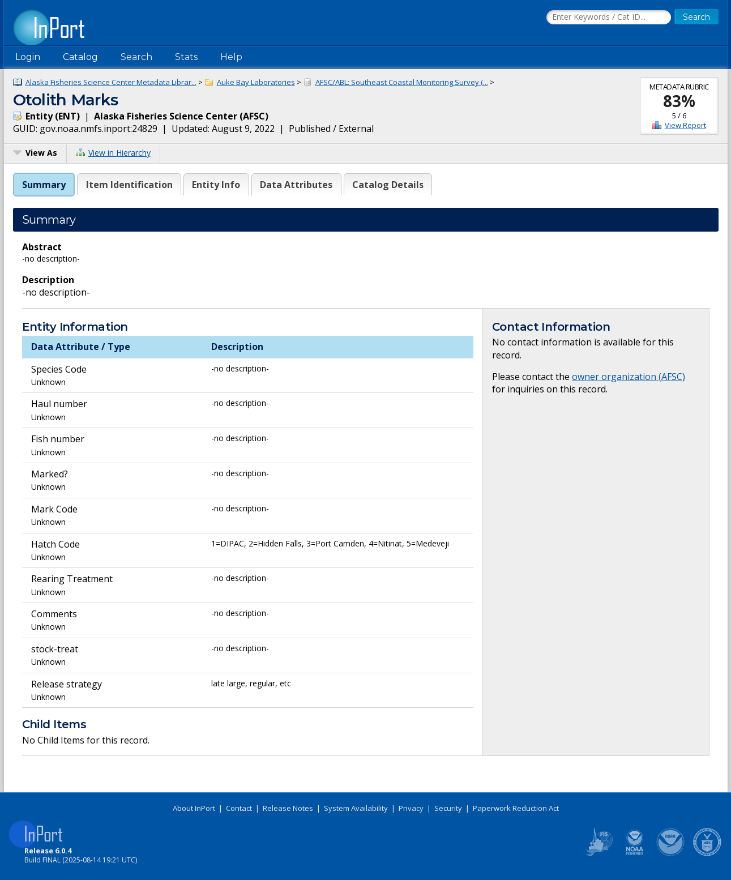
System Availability (356, 808)
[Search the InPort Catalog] (608, 17)
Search (136, 57)
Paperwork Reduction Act (516, 808)
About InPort (194, 808)
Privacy (411, 808)
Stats (186, 57)
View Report (685, 125)
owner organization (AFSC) (628, 376)
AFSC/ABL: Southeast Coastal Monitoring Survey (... (401, 82)
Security (448, 808)
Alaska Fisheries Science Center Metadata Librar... (110, 82)
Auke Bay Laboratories (256, 82)
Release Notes (288, 808)
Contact (239, 808)
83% (679, 101)
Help (231, 57)
